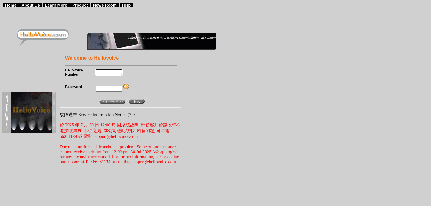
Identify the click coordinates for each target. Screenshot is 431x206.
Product (80, 5)
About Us (30, 5)
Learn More (56, 5)
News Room (105, 5)
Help (126, 5)
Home (11, 5)
